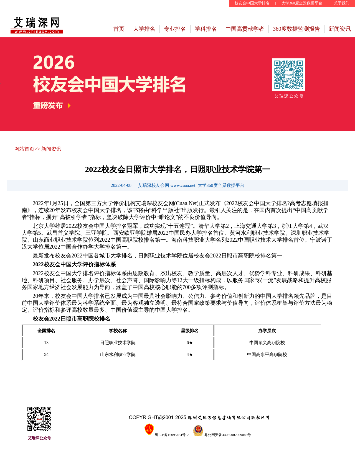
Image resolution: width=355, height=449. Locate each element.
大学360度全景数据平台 (302, 3)
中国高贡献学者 (244, 29)
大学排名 (144, 29)
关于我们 (341, 3)
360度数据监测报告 (296, 29)
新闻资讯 (340, 29)
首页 (119, 29)
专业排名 (175, 29)
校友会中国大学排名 (252, 3)
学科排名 (206, 29)
